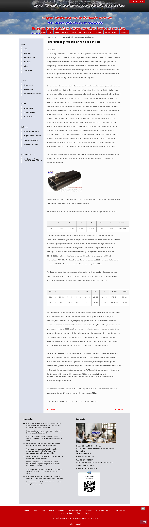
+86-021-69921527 (85, 453)
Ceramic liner (28, 70)
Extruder (24, 127)
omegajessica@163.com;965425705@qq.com (97, 462)
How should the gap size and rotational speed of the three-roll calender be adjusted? (43, 432)
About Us (88, 511)
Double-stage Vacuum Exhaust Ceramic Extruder (33, 160)
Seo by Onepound (75, 524)
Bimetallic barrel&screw (32, 94)
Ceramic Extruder (28, 155)
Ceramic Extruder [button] (85, 32)
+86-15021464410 (87, 457)
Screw (23, 81)
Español (140, 1)
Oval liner (27, 62)
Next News (119, 409)
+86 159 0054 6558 (90, 468)
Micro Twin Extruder (31, 144)
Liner (23, 44)
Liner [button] (49, 32)
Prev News (51, 409)
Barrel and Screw (102, 511)
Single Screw (28, 85)
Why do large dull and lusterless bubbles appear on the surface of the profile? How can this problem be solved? (44, 471)
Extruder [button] (73, 32)
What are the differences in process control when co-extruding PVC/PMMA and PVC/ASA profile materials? (44, 477)
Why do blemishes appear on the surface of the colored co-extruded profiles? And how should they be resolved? (44, 438)
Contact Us (124, 32)
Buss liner (27, 53)
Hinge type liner (29, 57)
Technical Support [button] (111, 32)
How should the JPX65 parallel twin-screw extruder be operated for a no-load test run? (44, 457)
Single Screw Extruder (31, 131)
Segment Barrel (29, 112)
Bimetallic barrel (29, 117)
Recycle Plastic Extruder (32, 136)
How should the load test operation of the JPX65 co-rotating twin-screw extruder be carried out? (43, 444)
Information (28, 419)
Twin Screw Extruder (31, 140)
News (79, 513)
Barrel (23, 104)
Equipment (98, 32)
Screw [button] (57, 32)
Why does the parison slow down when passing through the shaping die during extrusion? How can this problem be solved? (43, 464)
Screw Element (29, 89)
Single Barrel (28, 108)
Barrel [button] (64, 32)
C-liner (26, 66)
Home (43, 32)
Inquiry (143, 522)
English (135, 1)
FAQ (87, 513)
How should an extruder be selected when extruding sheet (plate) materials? (43, 483)
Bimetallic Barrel (66, 513)
